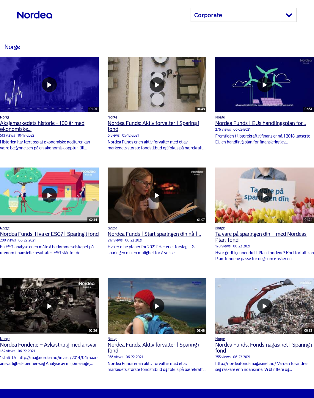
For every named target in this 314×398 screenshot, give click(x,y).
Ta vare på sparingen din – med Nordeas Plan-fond (261, 237)
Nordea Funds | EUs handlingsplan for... (260, 123)
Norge (5, 117)
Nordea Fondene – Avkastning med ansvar (48, 345)
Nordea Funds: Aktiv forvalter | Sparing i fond (153, 126)
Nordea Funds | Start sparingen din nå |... (154, 234)
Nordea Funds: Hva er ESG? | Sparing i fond (49, 234)
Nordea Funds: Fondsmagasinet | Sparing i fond (263, 348)
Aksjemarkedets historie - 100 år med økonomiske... (42, 126)
